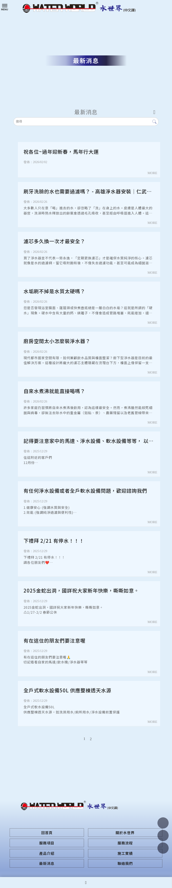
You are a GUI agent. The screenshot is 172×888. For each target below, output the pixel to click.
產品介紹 (46, 853)
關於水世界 (125, 832)
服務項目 (46, 843)
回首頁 (47, 832)
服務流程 (125, 843)
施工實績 (125, 853)
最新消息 (46, 863)
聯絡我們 (125, 863)
